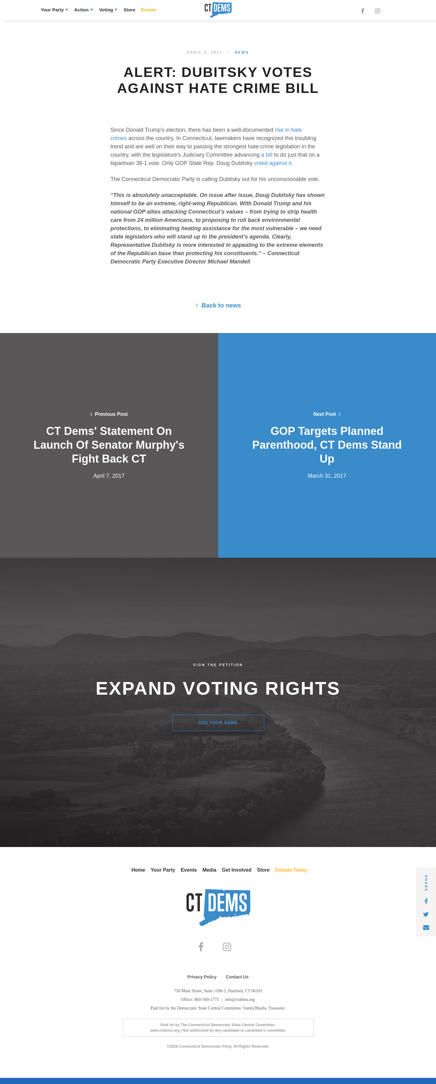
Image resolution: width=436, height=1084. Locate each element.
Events (189, 870)
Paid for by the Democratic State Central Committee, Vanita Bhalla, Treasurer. (218, 1014)
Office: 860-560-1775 (200, 1005)
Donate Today (291, 870)
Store (129, 9)
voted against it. (273, 163)
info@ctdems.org (240, 1005)
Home (138, 870)
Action (81, 9)
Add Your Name (218, 722)
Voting (106, 9)
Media (209, 870)
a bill (266, 155)
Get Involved (236, 870)
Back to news (218, 305)
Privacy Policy (202, 983)
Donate (149, 9)
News (242, 52)
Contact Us (237, 983)
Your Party (52, 9)
